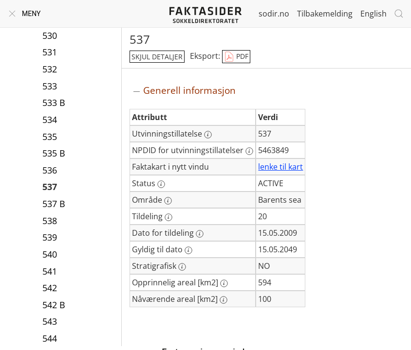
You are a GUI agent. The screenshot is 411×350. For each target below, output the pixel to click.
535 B (53, 153)
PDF (236, 57)
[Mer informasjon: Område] (168, 201)
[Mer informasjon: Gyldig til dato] (188, 250)
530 (49, 35)
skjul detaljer (157, 56)
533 (49, 86)
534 (49, 119)
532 (49, 69)
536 (49, 170)
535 (49, 136)
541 (49, 271)
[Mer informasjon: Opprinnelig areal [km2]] (224, 283)
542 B (53, 305)
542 (49, 288)
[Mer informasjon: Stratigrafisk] (182, 267)
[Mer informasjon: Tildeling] (168, 217)
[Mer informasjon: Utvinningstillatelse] (208, 135)
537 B (53, 204)
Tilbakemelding (325, 13)
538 (49, 221)
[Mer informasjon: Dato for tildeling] (200, 234)
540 (49, 254)
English (373, 13)
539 (49, 237)
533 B (53, 102)
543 (49, 321)
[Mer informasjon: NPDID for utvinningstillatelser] (249, 151)
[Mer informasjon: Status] (161, 184)
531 (49, 52)
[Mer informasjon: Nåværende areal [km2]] (223, 300)
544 (49, 338)
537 (49, 186)
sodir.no (274, 13)
